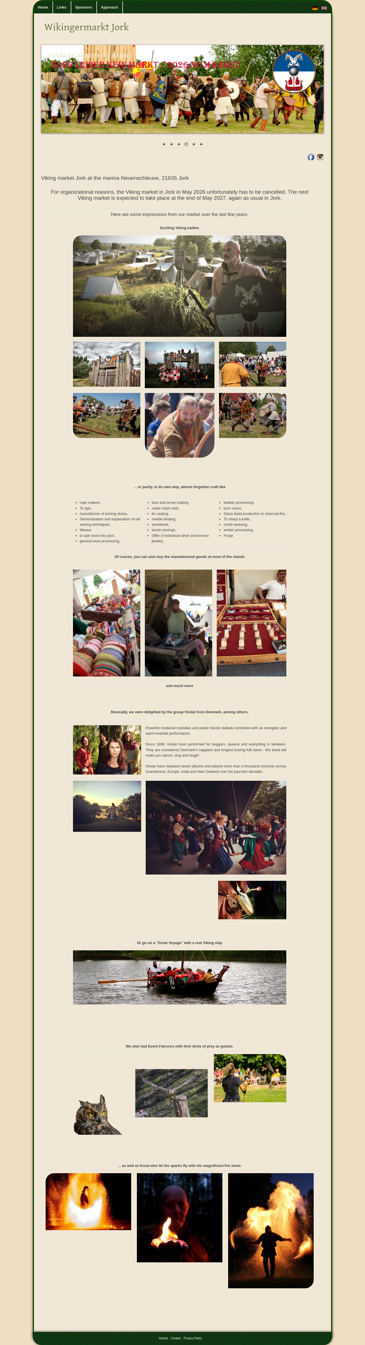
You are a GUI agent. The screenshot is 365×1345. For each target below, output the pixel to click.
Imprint (163, 1338)
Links (61, 7)
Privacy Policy (193, 1338)
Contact (176, 1338)
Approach (109, 7)
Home (43, 7)
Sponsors (83, 7)
